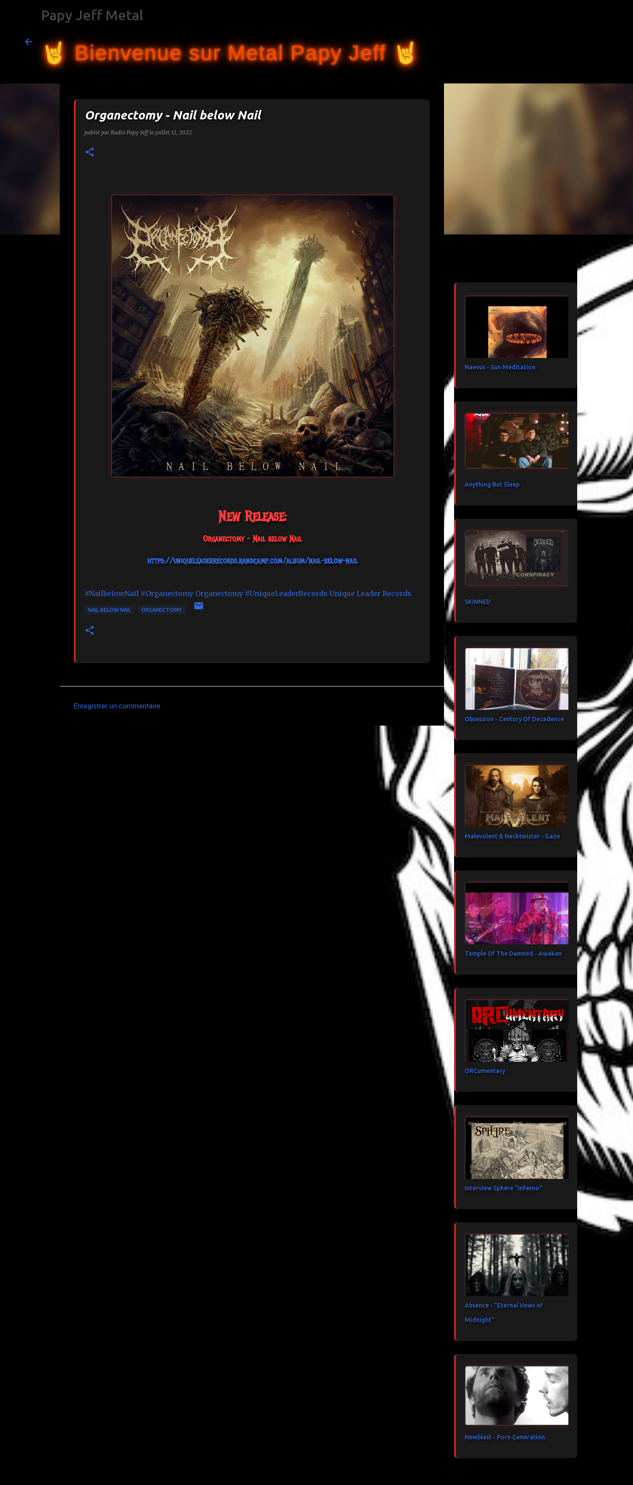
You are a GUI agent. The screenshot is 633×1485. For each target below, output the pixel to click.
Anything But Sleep (492, 484)
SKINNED (478, 601)
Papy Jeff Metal (92, 15)
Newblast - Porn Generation (505, 1437)
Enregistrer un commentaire (117, 706)
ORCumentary (485, 1070)
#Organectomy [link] (167, 593)
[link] (219, 593)
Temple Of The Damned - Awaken (513, 953)
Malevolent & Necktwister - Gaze (512, 836)
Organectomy (161, 610)
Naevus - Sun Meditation (500, 367)
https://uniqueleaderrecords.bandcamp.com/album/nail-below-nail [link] (252, 561)
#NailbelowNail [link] (111, 593)
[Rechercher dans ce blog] (564, 41)
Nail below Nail (109, 610)
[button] (89, 153)
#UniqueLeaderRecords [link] (286, 593)
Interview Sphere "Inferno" (503, 1188)
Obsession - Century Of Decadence (514, 719)
